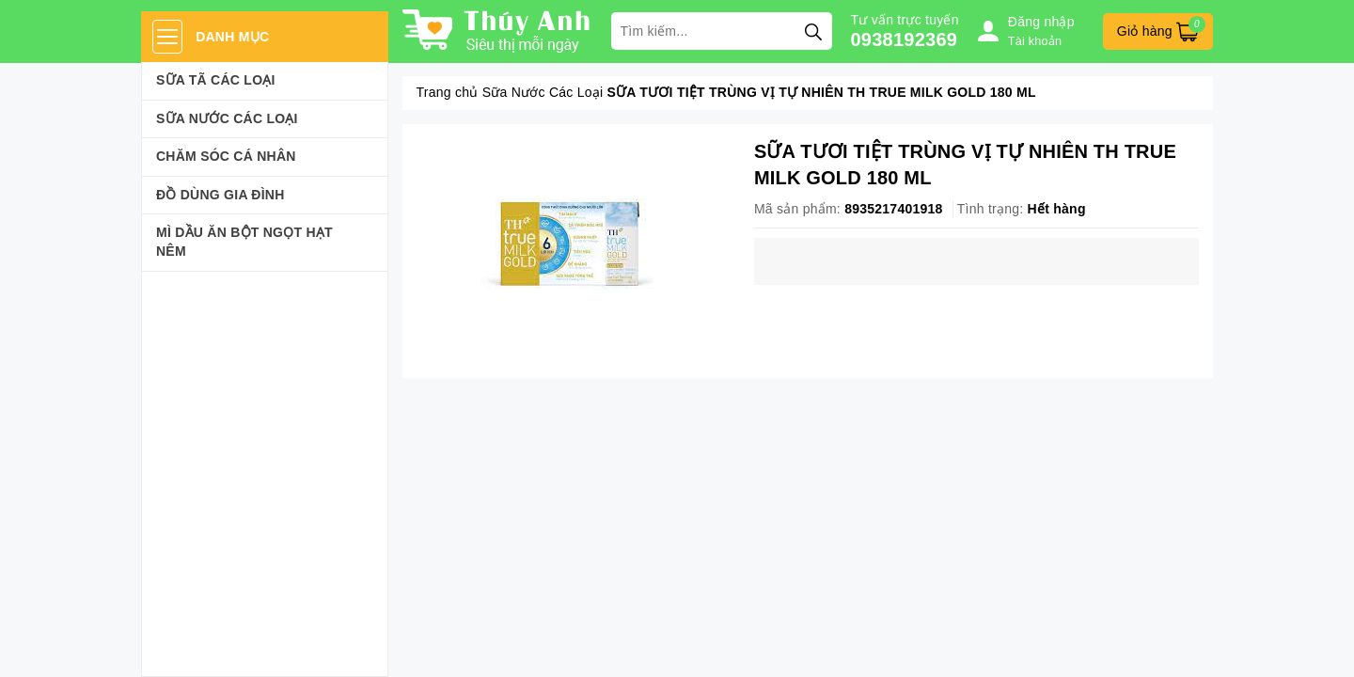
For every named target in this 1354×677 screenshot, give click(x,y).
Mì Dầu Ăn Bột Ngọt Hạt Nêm (244, 242)
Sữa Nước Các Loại (227, 118)
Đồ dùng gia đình (220, 194)
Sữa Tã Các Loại (216, 79)
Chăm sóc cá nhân (226, 156)
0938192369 (904, 39)
